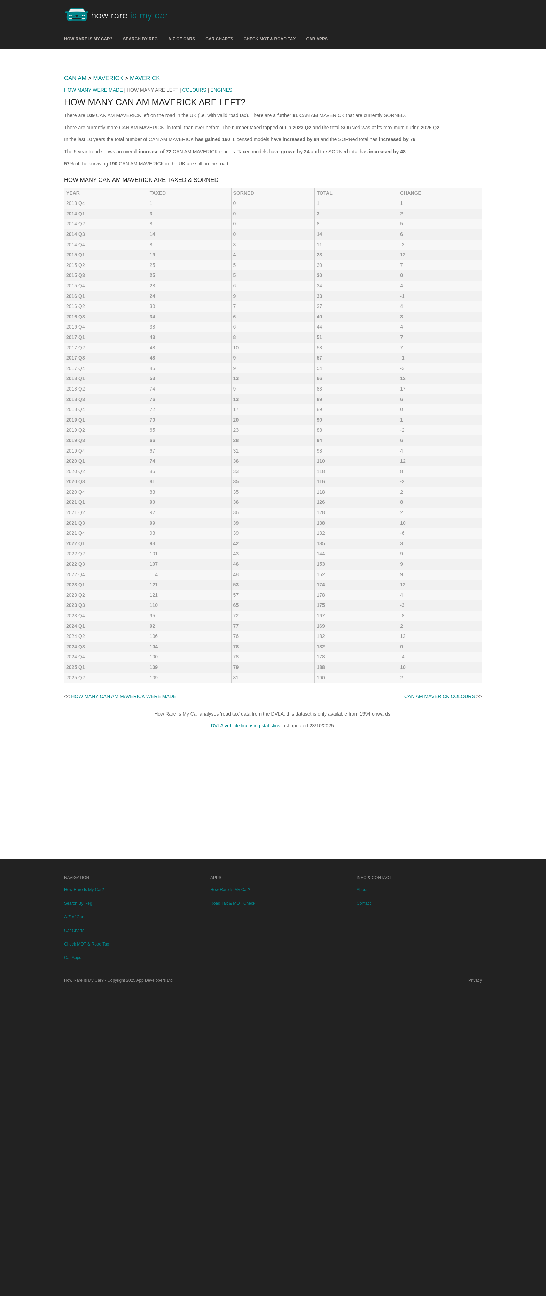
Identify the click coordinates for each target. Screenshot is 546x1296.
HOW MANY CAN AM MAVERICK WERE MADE (123, 1003)
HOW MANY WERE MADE (93, 187)
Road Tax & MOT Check (232, 1209)
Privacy (475, 1286)
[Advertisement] (273, 107)
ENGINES (221, 187)
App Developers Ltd (154, 1286)
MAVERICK (108, 175)
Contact (364, 1209)
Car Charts (219, 39)
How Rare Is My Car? (88, 39)
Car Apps (317, 39)
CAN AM (75, 175)
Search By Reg (140, 39)
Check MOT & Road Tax (270, 39)
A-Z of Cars (181, 39)
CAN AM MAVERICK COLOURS (439, 1003)
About (362, 1196)
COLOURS (194, 187)
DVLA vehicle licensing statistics (245, 1032)
